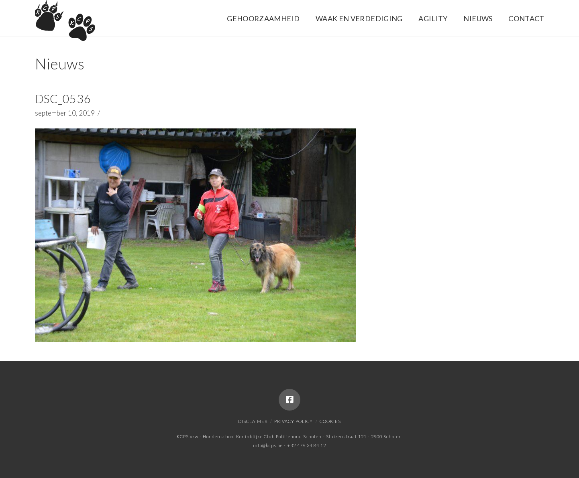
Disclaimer (253, 421)
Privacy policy (293, 421)
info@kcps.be (268, 445)
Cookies (330, 421)
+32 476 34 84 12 (306, 445)
